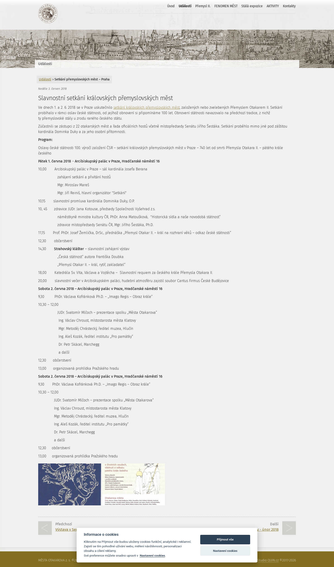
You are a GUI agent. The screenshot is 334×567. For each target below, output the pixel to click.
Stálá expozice (252, 6)
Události (185, 6)
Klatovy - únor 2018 (262, 529)
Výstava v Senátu (69, 529)
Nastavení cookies (152, 555)
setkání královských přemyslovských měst (146, 107)
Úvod (171, 6)
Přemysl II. (202, 6)
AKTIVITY (273, 6)
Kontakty (289, 6)
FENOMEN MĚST (226, 6)
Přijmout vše (225, 539)
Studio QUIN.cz (268, 560)
